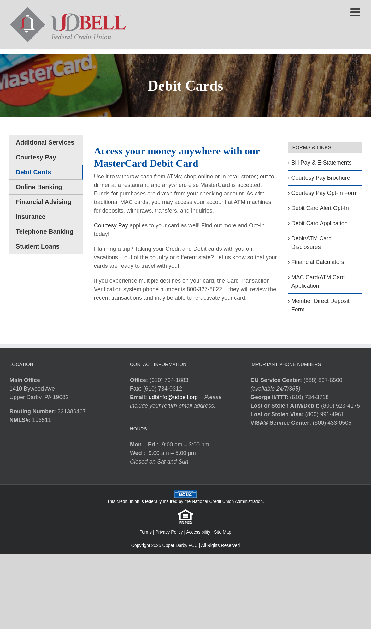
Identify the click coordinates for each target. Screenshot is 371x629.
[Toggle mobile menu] (356, 11)
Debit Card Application (320, 223)
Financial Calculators (318, 262)
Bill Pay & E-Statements (322, 162)
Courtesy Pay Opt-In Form (325, 193)
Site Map (222, 532)
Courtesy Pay (111, 225)
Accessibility (198, 532)
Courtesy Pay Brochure (321, 178)
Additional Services (45, 142)
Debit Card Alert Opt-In (320, 208)
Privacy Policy (169, 532)
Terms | (148, 532)
